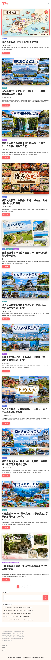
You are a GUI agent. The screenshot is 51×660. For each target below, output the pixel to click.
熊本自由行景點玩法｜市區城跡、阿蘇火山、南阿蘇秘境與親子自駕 (18, 620)
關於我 (3, 648)
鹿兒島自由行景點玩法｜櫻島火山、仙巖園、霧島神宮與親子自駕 (17, 607)
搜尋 (6, 592)
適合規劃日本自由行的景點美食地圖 (20, 41)
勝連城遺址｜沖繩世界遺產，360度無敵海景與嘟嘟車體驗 (16, 616)
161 (29, 586)
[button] (33, 586)
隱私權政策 (4, 650)
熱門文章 (4, 38)
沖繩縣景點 (16, 249)
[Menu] (48, 3)
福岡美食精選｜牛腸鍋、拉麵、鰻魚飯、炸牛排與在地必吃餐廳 (17, 613)
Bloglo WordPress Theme (38, 657)
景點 (3, 249)
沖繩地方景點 (9, 249)
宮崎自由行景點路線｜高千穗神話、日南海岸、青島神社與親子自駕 (18, 610)
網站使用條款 (5, 645)
